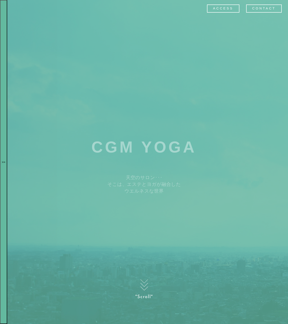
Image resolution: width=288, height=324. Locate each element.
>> (3, 162)
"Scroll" (144, 288)
